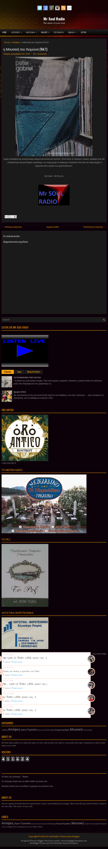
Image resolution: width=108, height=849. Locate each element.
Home (4, 32)
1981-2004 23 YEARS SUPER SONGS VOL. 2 (25, 658)
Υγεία (87, 824)
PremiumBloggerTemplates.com (74, 841)
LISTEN (83, 32)
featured (102, 824)
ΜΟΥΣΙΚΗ (32, 31)
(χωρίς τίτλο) (20, 392)
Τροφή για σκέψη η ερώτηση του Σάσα (21, 671)
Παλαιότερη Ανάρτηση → (94, 227)
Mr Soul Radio (54, 18)
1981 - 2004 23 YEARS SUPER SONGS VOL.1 (25, 684)
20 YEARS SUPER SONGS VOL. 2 (19, 710)
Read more (17, 662)
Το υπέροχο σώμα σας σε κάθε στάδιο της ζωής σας (24, 781)
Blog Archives (33, 372)
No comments (40, 54)
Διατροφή (43, 824)
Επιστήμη (50, 730)
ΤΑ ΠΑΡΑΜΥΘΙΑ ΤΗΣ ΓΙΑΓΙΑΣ (27, 377)
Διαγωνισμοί (41, 730)
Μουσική (76, 729)
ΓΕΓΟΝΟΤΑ (59, 32)
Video (40, 827)
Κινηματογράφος (62, 730)
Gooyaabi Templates (70, 843)
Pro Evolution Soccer (23, 827)
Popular (7, 372)
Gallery (5, 730)
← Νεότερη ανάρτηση (12, 227)
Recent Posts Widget (99, 654)
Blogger (76, 836)
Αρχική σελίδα (52, 227)
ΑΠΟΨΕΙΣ (17, 31)
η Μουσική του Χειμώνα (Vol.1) (25, 49)
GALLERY (46, 31)
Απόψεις (16, 42)
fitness (4, 827)
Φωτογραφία (87, 730)
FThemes (33, 841)
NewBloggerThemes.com (40, 843)
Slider (34, 827)
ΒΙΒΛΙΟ (73, 31)
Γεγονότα (32, 729)
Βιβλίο (24, 730)
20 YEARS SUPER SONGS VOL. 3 (19, 697)
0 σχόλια (6, 662)
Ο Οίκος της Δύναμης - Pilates (15, 776)
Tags (19, 372)
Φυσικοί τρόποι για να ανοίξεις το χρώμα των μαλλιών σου (27, 786)
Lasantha (56, 841)
